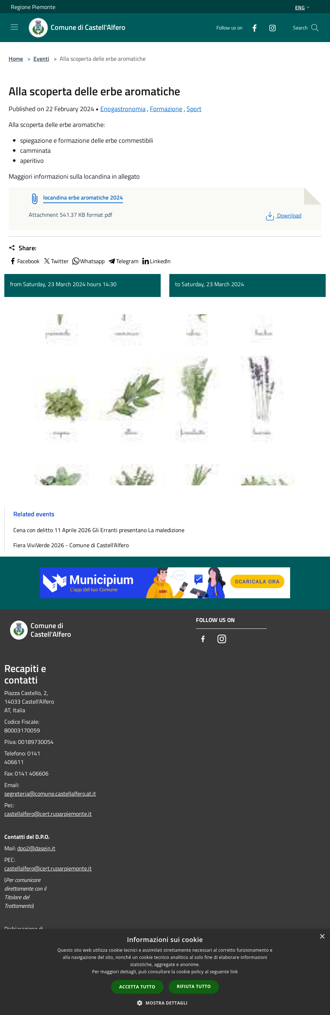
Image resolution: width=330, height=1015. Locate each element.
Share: (22, 248)
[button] (165, 1002)
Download (282, 215)
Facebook (24, 261)
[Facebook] (251, 27)
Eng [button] (303, 7)
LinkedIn (156, 261)
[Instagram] (269, 27)
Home (16, 58)
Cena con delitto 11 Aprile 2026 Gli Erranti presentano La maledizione (98, 530)
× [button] (322, 936)
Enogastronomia (123, 109)
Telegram (122, 261)
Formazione (166, 109)
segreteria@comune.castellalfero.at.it (50, 793)
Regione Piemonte (33, 7)
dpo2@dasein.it (36, 848)
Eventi (41, 58)
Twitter (55, 261)
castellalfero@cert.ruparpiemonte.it (48, 813)
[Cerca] (315, 27)
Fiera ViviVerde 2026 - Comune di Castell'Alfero (71, 545)
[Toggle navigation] (14, 27)
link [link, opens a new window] (234, 972)
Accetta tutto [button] (137, 987)
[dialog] (165, 972)
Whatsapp (88, 261)
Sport (194, 109)
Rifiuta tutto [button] (194, 986)
